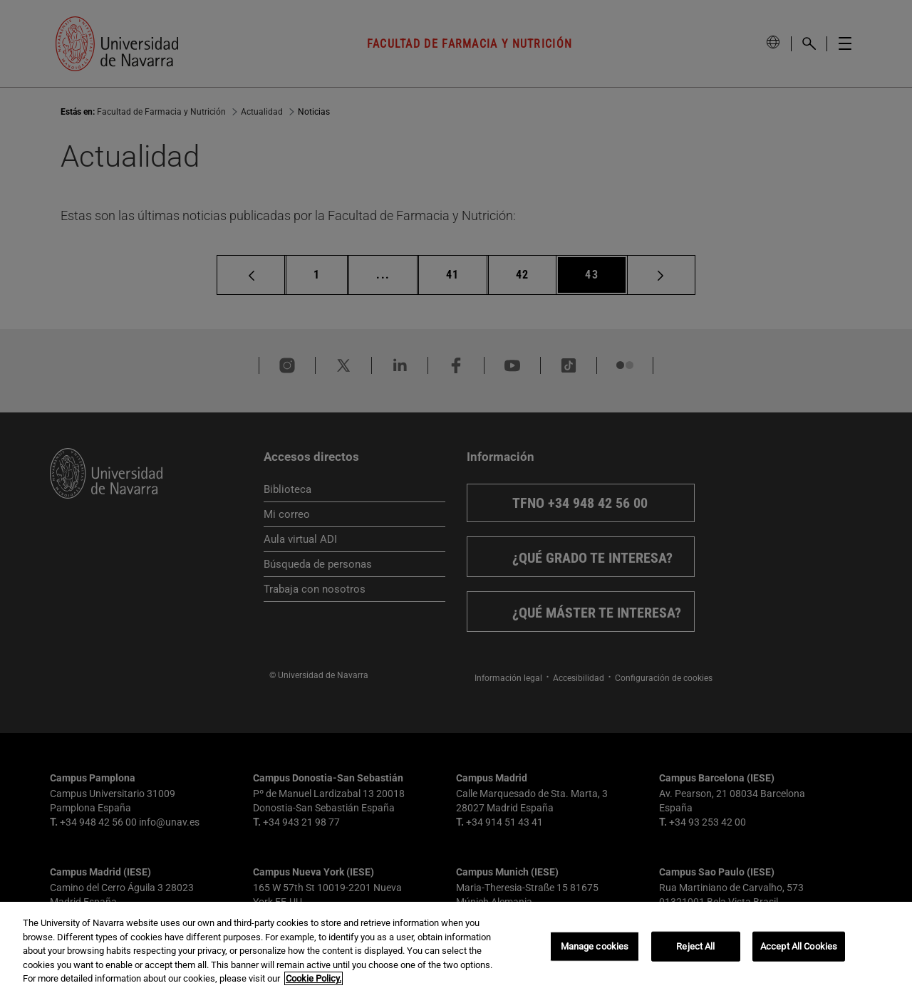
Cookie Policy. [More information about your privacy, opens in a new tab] (313, 978)
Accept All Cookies (798, 946)
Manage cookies (595, 946)
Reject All (695, 946)
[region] (456, 947)
